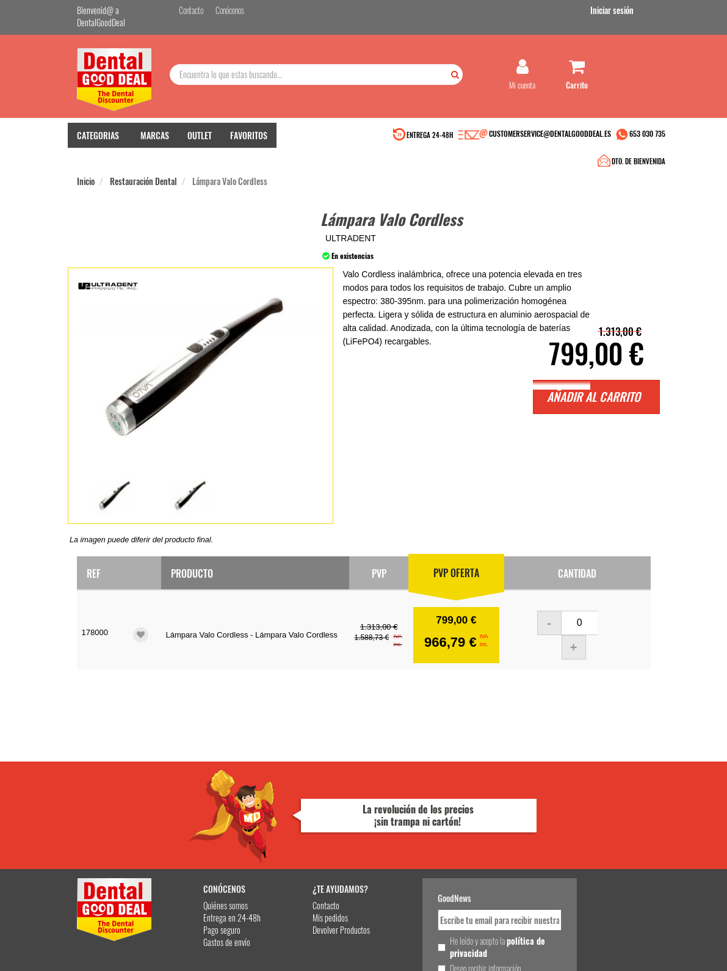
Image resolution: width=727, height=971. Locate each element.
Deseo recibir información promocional (435, 878)
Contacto (287, 809)
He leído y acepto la (442, 850)
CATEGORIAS (98, 140)
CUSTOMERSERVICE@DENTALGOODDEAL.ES (550, 139)
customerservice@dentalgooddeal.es (411, 951)
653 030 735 (647, 139)
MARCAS (154, 140)
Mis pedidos (291, 821)
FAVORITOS (248, 140)
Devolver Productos (302, 833)
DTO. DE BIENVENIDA (361, 140)
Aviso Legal (475, 951)
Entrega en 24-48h (204, 821)
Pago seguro (193, 833)
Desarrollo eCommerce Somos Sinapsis (123, 960)
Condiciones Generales (523, 951)
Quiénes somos (197, 809)
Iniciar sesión (629, 11)
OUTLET (199, 140)
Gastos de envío (198, 846)
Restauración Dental (143, 164)
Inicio (86, 164)
